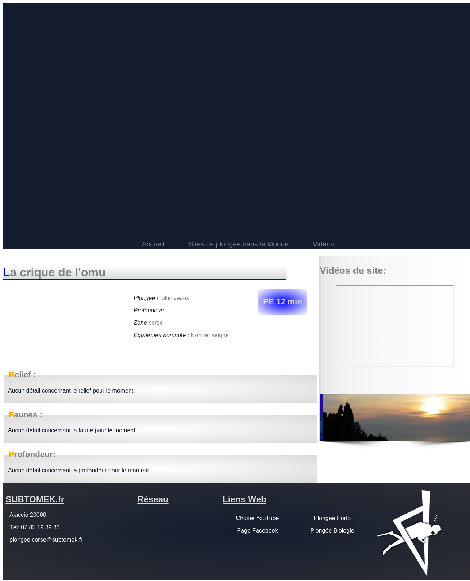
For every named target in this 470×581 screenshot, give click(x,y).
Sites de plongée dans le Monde (239, 244)
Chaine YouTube (257, 518)
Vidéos (323, 244)
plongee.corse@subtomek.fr (45, 540)
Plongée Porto (332, 518)
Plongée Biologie (332, 530)
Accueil (153, 244)
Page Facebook (257, 530)
